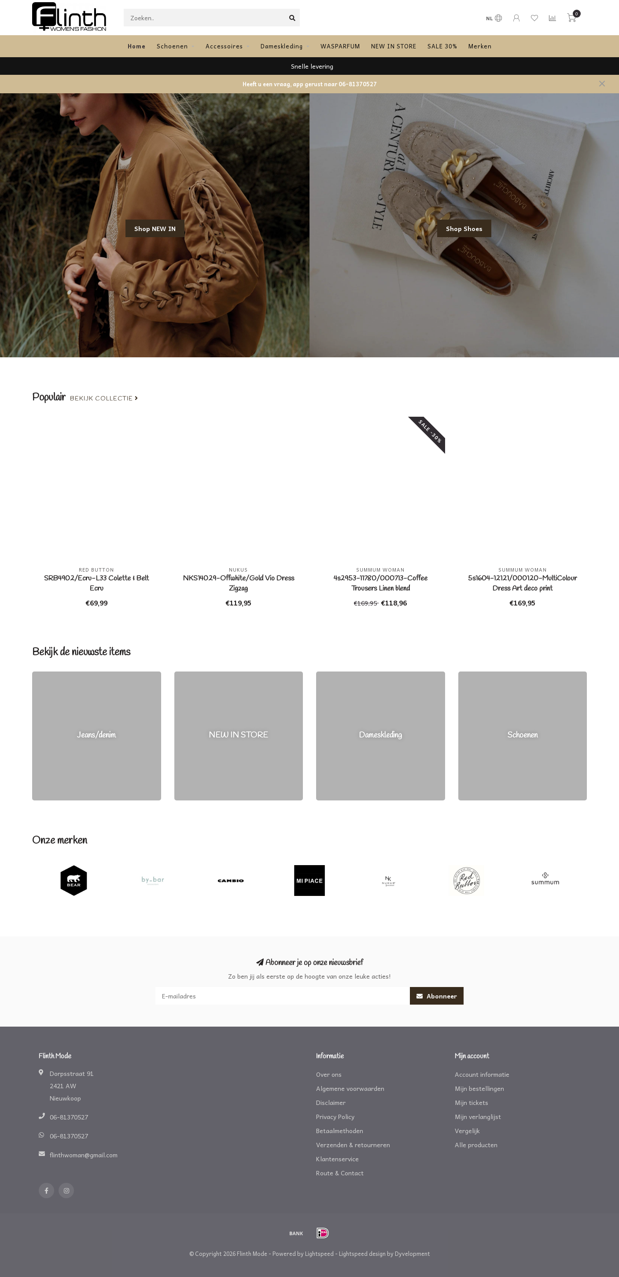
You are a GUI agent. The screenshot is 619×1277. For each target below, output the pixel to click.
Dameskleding (282, 46)
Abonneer (436, 996)
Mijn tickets (471, 1102)
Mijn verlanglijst (478, 1116)
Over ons (329, 1074)
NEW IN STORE (393, 46)
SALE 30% (442, 46)
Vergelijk (467, 1130)
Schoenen (172, 46)
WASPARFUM (340, 46)
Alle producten (476, 1144)
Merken (480, 46)
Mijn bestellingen (479, 1088)
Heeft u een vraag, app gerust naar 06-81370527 (310, 84)
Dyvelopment (412, 1253)
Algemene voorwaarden (350, 1088)
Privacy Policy (335, 1116)
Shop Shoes (464, 228)
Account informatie (482, 1074)
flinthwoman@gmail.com (84, 1155)
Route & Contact (340, 1173)
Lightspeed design (362, 1253)
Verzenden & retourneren (353, 1144)
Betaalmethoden (339, 1130)
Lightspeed (319, 1253)
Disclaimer (331, 1102)
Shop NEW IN (155, 228)
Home (137, 46)
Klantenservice (337, 1158)
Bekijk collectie (104, 398)
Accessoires (224, 46)
